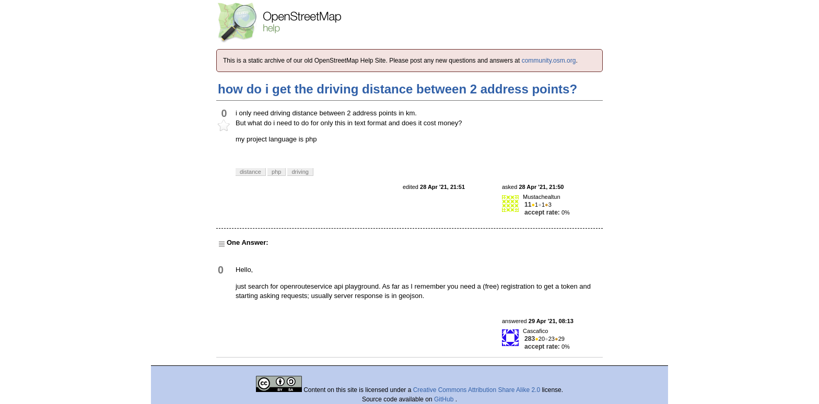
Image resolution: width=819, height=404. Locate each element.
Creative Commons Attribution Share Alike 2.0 (476, 390)
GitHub (444, 399)
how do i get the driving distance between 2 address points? (397, 89)
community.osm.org (549, 60)
